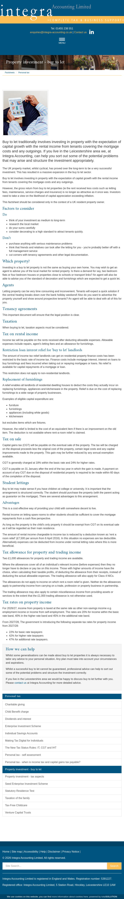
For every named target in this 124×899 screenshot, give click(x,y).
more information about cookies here (70, 896)
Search (114, 866)
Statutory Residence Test (19, 790)
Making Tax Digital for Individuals (24, 740)
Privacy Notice (70, 851)
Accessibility (31, 851)
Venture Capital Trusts (18, 812)
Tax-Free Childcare (16, 805)
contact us (20, 682)
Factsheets (10, 72)
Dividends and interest (18, 719)
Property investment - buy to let (23, 769)
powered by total (103, 896)
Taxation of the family (17, 798)
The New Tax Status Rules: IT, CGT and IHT (30, 747)
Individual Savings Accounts (21, 733)
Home (6, 851)
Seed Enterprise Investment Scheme (26, 783)
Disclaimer (54, 851)
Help (43, 851)
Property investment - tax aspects (24, 776)
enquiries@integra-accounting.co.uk (51, 32)
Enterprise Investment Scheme (23, 726)
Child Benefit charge (17, 711)
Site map (17, 851)
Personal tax (23, 72)
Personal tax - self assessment (23, 754)
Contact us (80, 32)
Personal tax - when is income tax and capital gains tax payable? (42, 762)
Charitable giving (15, 704)
